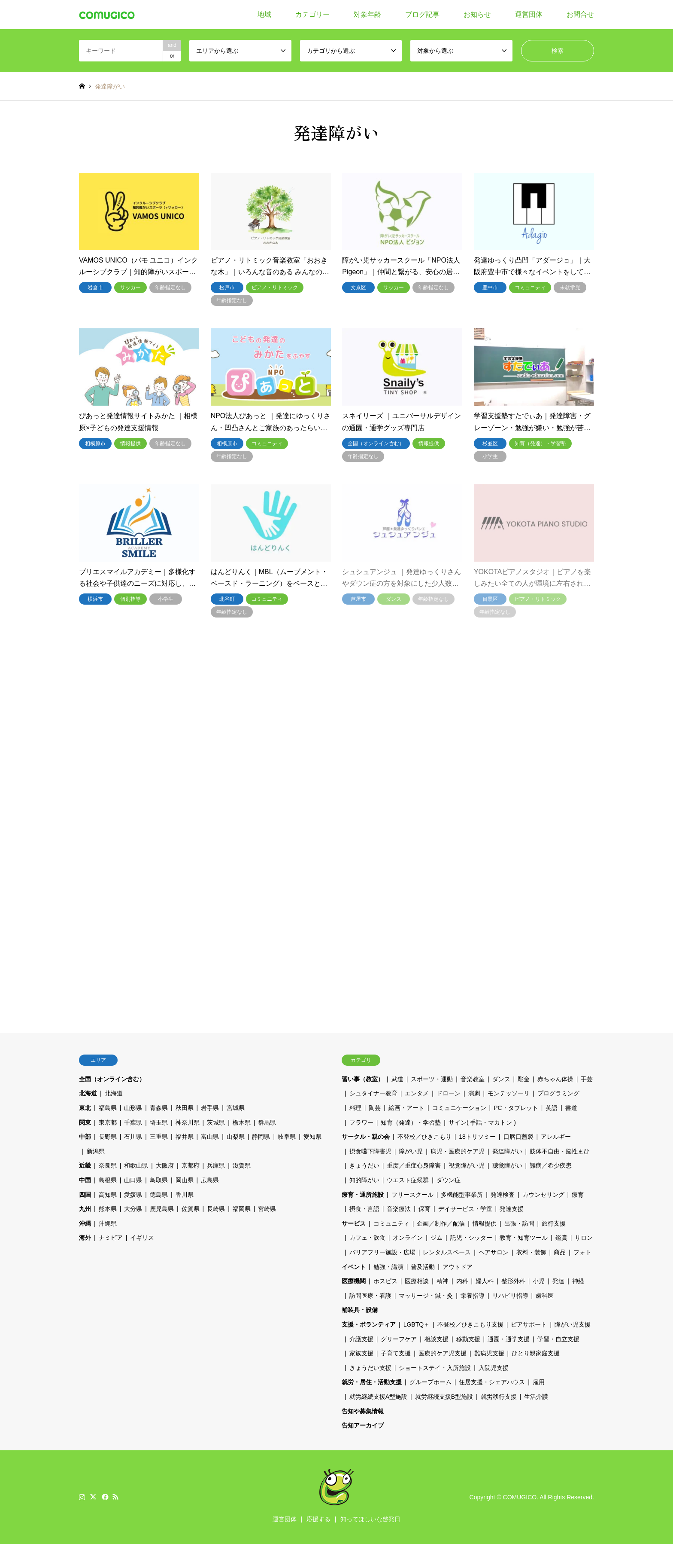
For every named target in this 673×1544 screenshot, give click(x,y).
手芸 (587, 1079)
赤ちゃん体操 (555, 1079)
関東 (85, 1122)
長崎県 (216, 1208)
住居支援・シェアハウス (492, 1382)
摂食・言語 (364, 1208)
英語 (552, 1107)
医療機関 (354, 1281)
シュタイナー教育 (373, 1093)
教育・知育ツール (524, 1237)
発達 (558, 1281)
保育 (424, 1208)
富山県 (210, 1136)
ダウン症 (449, 1180)
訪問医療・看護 (370, 1295)
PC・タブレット (516, 1107)
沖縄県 (108, 1223)
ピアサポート (529, 1324)
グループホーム (430, 1382)
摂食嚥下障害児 (370, 1151)
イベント (354, 1266)
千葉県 (133, 1122)
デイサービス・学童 (465, 1208)
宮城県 (236, 1107)
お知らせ (477, 14)
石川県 (133, 1136)
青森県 (159, 1107)
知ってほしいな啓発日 (370, 1519)
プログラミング (558, 1093)
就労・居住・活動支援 (372, 1382)
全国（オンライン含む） (112, 1079)
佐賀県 (191, 1208)
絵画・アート (406, 1107)
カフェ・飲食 (367, 1237)
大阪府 (165, 1165)
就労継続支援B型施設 (444, 1396)
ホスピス (385, 1281)
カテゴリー (312, 14)
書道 (571, 1107)
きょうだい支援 (370, 1367)
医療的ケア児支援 (442, 1353)
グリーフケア (399, 1339)
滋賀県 (242, 1165)
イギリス (142, 1237)
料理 (355, 1107)
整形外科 (513, 1281)
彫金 (524, 1079)
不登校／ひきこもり (424, 1136)
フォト (582, 1252)
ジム (436, 1237)
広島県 (210, 1180)
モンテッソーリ (509, 1093)
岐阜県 (287, 1136)
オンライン (408, 1237)
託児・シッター (471, 1237)
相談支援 (436, 1339)
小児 (539, 1281)
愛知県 (312, 1136)
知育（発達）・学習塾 (411, 1122)
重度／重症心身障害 (414, 1165)
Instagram (82, 1497)
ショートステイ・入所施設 (435, 1367)
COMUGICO (520, 1497)
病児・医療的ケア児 (457, 1151)
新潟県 (96, 1151)
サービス (354, 1223)
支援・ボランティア (369, 1324)
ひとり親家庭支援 (536, 1353)
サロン (584, 1237)
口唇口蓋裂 (518, 1136)
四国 (85, 1194)
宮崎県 (267, 1208)
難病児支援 (489, 1353)
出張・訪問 (519, 1223)
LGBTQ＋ (416, 1324)
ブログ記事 (422, 14)
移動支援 (468, 1339)
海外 (85, 1237)
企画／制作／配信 (441, 1223)
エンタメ (417, 1093)
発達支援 (512, 1208)
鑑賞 (561, 1237)
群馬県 (267, 1122)
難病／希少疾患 (551, 1165)
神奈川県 (188, 1122)
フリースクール (412, 1194)
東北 (85, 1107)
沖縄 (85, 1223)
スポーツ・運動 (432, 1079)
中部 (85, 1136)
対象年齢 (367, 14)
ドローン (449, 1093)
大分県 (133, 1208)
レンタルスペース (447, 1252)
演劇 (474, 1093)
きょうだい (364, 1165)
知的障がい (364, 1180)
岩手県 (210, 1107)
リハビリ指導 (510, 1295)
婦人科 (485, 1281)
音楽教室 (473, 1079)
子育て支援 (396, 1353)
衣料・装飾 (531, 1252)
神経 (578, 1281)
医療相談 (417, 1281)
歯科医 (545, 1295)
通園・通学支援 (509, 1339)
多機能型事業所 (462, 1194)
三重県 (159, 1136)
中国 (85, 1180)
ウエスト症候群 (408, 1180)
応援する (318, 1519)
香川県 (185, 1194)
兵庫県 (216, 1165)
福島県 (108, 1107)
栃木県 (242, 1122)
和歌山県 (136, 1165)
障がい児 (411, 1151)
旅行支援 (554, 1223)
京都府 (191, 1165)
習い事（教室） (363, 1079)
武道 (397, 1079)
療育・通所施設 (363, 1194)
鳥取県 (159, 1180)
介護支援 (361, 1339)
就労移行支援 (499, 1396)
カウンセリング (543, 1194)
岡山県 (185, 1180)
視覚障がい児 (467, 1165)
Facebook (104, 1497)
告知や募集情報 (363, 1411)
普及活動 (423, 1266)
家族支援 (361, 1353)
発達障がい (507, 1151)
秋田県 (185, 1107)
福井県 (185, 1136)
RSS (115, 1497)
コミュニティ (391, 1223)
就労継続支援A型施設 (378, 1396)
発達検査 (503, 1194)
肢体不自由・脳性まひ (560, 1151)
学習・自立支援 (558, 1339)
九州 (85, 1208)
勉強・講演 (388, 1266)
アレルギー (556, 1136)
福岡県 (242, 1208)
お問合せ (580, 14)
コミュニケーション (459, 1107)
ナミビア (111, 1237)
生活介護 (536, 1396)
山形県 (133, 1107)
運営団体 (529, 14)
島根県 (108, 1180)
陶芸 (375, 1107)
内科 (462, 1281)
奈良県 (108, 1165)
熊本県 (108, 1208)
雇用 (539, 1382)
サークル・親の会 (366, 1136)
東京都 (108, 1122)
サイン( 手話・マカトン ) (482, 1122)
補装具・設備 (360, 1309)
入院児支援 (494, 1367)
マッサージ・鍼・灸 (426, 1295)
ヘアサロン (494, 1252)
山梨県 (236, 1136)
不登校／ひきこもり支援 (470, 1324)
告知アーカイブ (363, 1425)
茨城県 (216, 1122)
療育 (578, 1194)
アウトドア (458, 1266)
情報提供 (485, 1223)
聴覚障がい (507, 1165)
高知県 (108, 1194)
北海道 (88, 1093)
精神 (443, 1281)
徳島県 (159, 1194)
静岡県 (261, 1136)
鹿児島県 (162, 1208)
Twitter (93, 1497)
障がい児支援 (573, 1324)
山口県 (133, 1180)
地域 (264, 14)
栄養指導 (473, 1295)
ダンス (501, 1079)
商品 (560, 1252)
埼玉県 (159, 1122)
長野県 (108, 1136)
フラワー (361, 1122)
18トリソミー (477, 1136)
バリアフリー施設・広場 (382, 1252)
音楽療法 (399, 1208)
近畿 (85, 1165)
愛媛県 (133, 1194)
